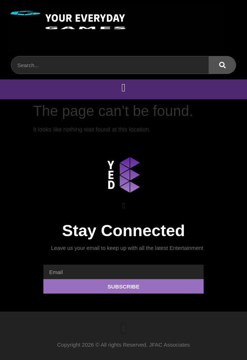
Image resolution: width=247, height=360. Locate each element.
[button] (123, 87)
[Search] (222, 65)
